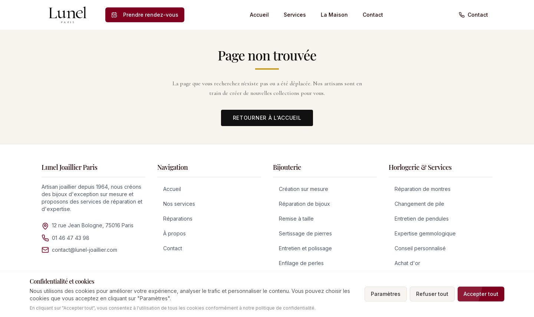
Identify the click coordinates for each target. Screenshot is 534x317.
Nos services (179, 204)
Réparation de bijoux (304, 204)
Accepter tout (481, 294)
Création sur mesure (303, 189)
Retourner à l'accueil (267, 118)
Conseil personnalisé (420, 248)
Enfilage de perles (301, 263)
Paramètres (385, 294)
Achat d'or (407, 263)
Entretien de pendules (422, 218)
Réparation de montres (423, 189)
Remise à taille (296, 218)
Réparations (177, 218)
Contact (373, 14)
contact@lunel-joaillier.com (84, 250)
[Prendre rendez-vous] (144, 14)
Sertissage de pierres (305, 233)
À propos (174, 233)
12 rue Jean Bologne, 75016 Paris (93, 225)
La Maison (334, 14)
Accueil (259, 14)
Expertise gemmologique (425, 233)
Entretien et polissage (305, 248)
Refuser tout (432, 294)
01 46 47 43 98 (70, 238)
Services (295, 14)
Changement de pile (419, 204)
